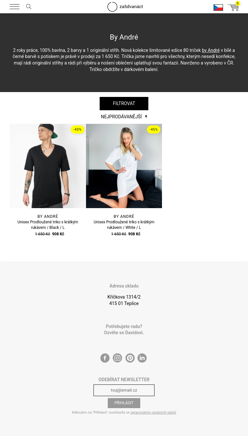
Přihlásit (124, 403)
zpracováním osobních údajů (153, 412)
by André (211, 50)
